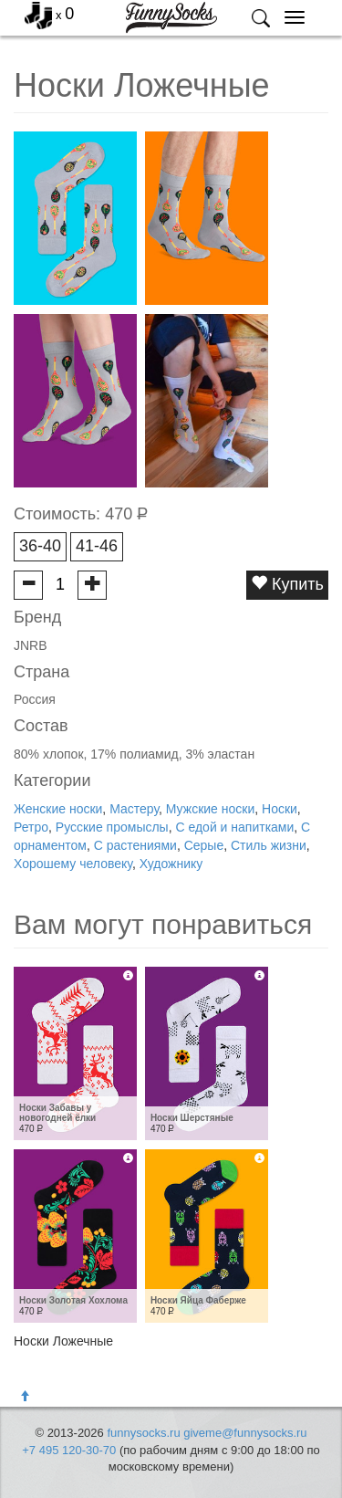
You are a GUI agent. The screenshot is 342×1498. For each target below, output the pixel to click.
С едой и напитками (234, 827)
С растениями (135, 845)
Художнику (171, 863)
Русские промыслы (112, 827)
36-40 (40, 546)
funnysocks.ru (143, 1433)
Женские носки (58, 808)
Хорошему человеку (73, 863)
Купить (287, 583)
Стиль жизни (268, 845)
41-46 (97, 546)
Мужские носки (210, 808)
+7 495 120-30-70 (69, 1450)
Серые (204, 845)
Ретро (31, 827)
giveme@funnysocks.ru (244, 1433)
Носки (279, 808)
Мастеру (134, 808)
